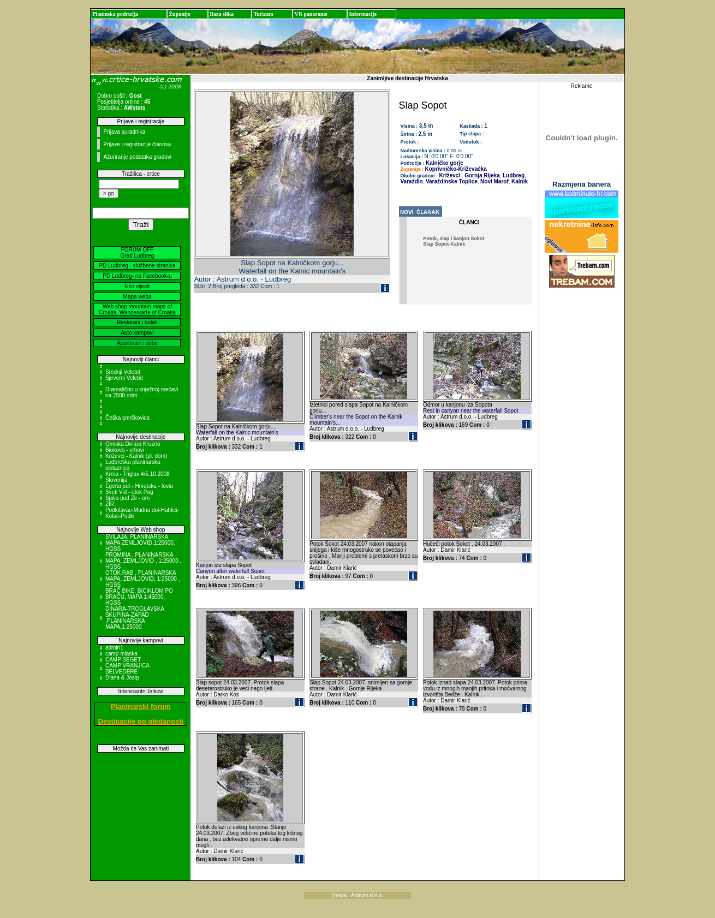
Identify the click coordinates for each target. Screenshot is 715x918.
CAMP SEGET (123, 660)
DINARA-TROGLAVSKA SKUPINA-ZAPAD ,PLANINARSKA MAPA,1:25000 (134, 618)
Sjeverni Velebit (124, 378)
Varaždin (412, 181)
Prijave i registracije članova (137, 144)
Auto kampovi (137, 333)
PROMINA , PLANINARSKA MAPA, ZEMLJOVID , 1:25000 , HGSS (143, 561)
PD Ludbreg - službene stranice (137, 266)
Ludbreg (513, 175)
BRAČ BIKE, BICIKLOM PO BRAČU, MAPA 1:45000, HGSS (139, 597)
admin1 (114, 648)
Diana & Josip (122, 678)
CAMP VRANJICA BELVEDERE (127, 669)
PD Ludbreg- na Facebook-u (137, 276)
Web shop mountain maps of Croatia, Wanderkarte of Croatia (137, 309)
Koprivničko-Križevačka (456, 169)
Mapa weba (137, 297)
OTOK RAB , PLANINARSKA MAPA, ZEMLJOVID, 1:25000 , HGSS (142, 579)
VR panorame (310, 14)
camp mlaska (121, 654)
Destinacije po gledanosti (141, 721)
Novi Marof (493, 181)
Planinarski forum (141, 706)
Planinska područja (115, 14)
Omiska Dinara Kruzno (132, 444)
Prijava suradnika (124, 132)
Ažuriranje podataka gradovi (137, 157)
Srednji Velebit (122, 372)
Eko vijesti (137, 286)
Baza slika (222, 14)
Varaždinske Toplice (451, 181)
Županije (179, 14)
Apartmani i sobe (137, 343)
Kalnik (519, 181)
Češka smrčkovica (127, 418)
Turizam (263, 14)
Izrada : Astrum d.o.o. (357, 895)
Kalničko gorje (444, 163)
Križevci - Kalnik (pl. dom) (136, 456)
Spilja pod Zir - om (127, 498)
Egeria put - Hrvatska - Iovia (139, 486)
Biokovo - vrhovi (124, 450)
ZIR (109, 504)
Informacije (363, 14)
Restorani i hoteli (137, 322)
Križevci (449, 175)
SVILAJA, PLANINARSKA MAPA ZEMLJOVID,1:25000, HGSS (140, 543)
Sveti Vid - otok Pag (129, 492)
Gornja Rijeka (481, 175)
